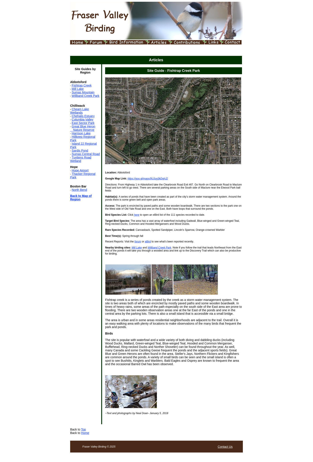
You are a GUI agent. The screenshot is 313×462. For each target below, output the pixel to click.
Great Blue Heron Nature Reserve (82, 128)
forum (137, 241)
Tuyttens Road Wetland (80, 159)
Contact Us (225, 446)
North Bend (79, 190)
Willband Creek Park (85, 95)
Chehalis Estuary (83, 116)
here (136, 214)
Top (83, 429)
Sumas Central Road (86, 154)
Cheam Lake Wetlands (79, 110)
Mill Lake (78, 89)
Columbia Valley (82, 119)
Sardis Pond (80, 150)
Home (85, 433)
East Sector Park (83, 123)
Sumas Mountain (83, 92)
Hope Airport (80, 170)
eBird (148, 241)
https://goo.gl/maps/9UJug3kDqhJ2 (148, 178)
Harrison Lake (81, 133)
